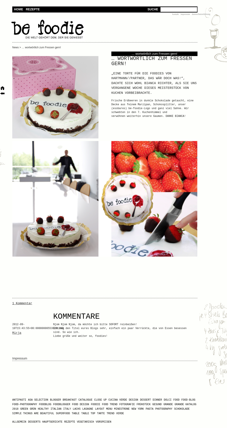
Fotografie (127, 404)
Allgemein (19, 421)
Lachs (77, 409)
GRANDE (168, 404)
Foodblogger (61, 404)
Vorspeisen (103, 421)
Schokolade (182, 409)
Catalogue (85, 399)
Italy (67, 409)
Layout (99, 409)
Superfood (63, 413)
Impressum (185, 14)
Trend (110, 413)
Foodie (95, 404)
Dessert (145, 399)
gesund (157, 404)
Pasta (149, 409)
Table (75, 413)
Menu (109, 409)
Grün (33, 409)
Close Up (100, 399)
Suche (153, 9)
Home (18, 9)
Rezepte (33, 9)
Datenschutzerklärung (201, 14)
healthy (43, 409)
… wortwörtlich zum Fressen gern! (41, 47)
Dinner (157, 399)
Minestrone (122, 409)
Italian (56, 409)
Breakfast (70, 399)
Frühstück (144, 404)
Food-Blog (188, 399)
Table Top (88, 413)
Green (24, 409)
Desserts (34, 421)
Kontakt (175, 14)
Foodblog (45, 404)
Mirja (16, 333)
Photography (163, 409)
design (133, 399)
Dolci (167, 399)
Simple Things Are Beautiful (33, 413)
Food (176, 399)
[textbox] (178, 9)
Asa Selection (38, 399)
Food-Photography (24, 404)
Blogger (55, 399)
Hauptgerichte (52, 421)
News (15, 47)
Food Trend (110, 404)
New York (137, 409)
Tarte (101, 413)
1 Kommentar (22, 303)
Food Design (80, 404)
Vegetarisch (85, 421)
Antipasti (19, 399)
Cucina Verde (118, 399)
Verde (120, 413)
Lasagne (87, 409)
